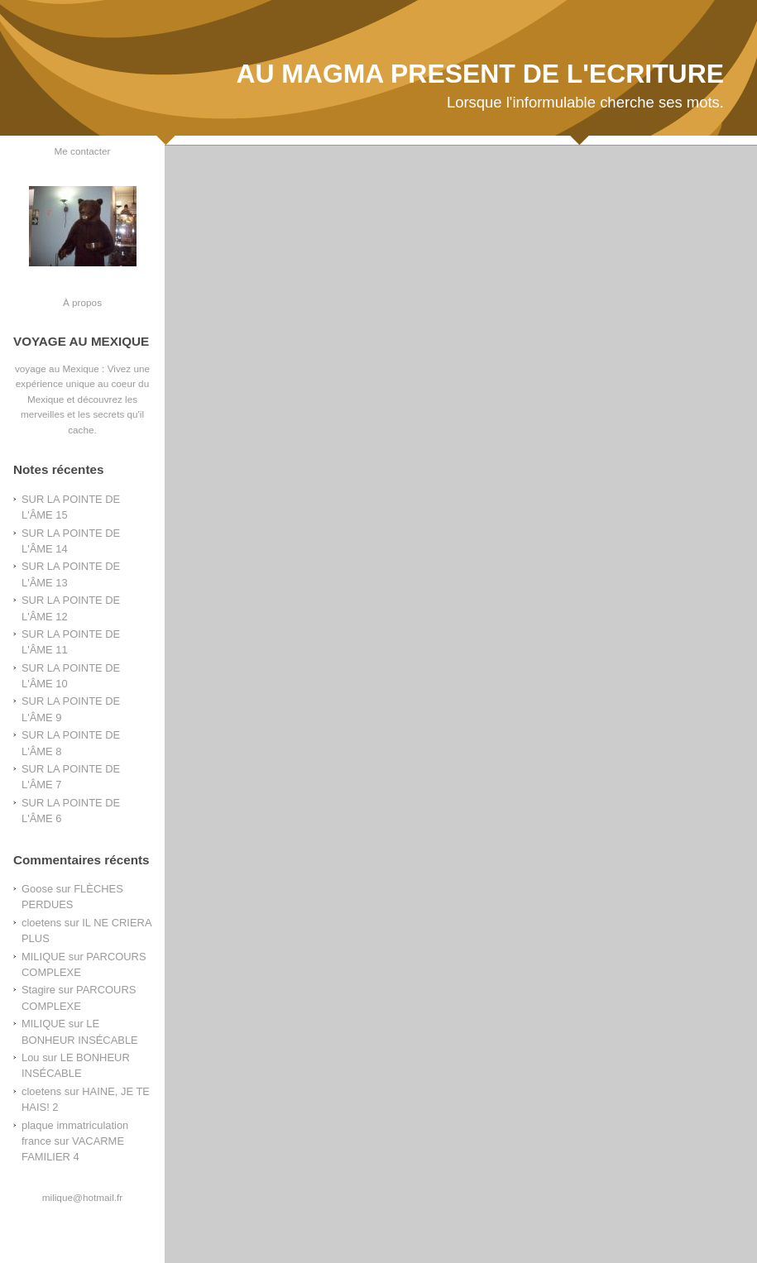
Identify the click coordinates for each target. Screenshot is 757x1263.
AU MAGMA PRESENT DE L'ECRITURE (480, 74)
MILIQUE (43, 956)
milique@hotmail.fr (82, 1197)
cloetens (41, 922)
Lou (31, 1057)
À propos (82, 302)
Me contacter (83, 151)
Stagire (38, 989)
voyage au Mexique (57, 368)
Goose (37, 889)
